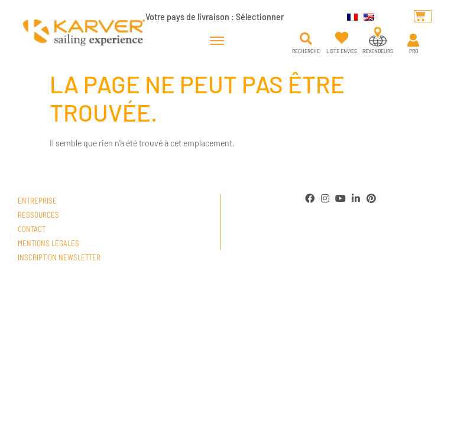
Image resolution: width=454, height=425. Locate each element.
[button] (306, 39)
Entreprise (37, 200)
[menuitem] (349, 16)
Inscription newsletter (59, 257)
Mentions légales (48, 243)
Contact (32, 229)
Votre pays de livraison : (214, 16)
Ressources (38, 215)
